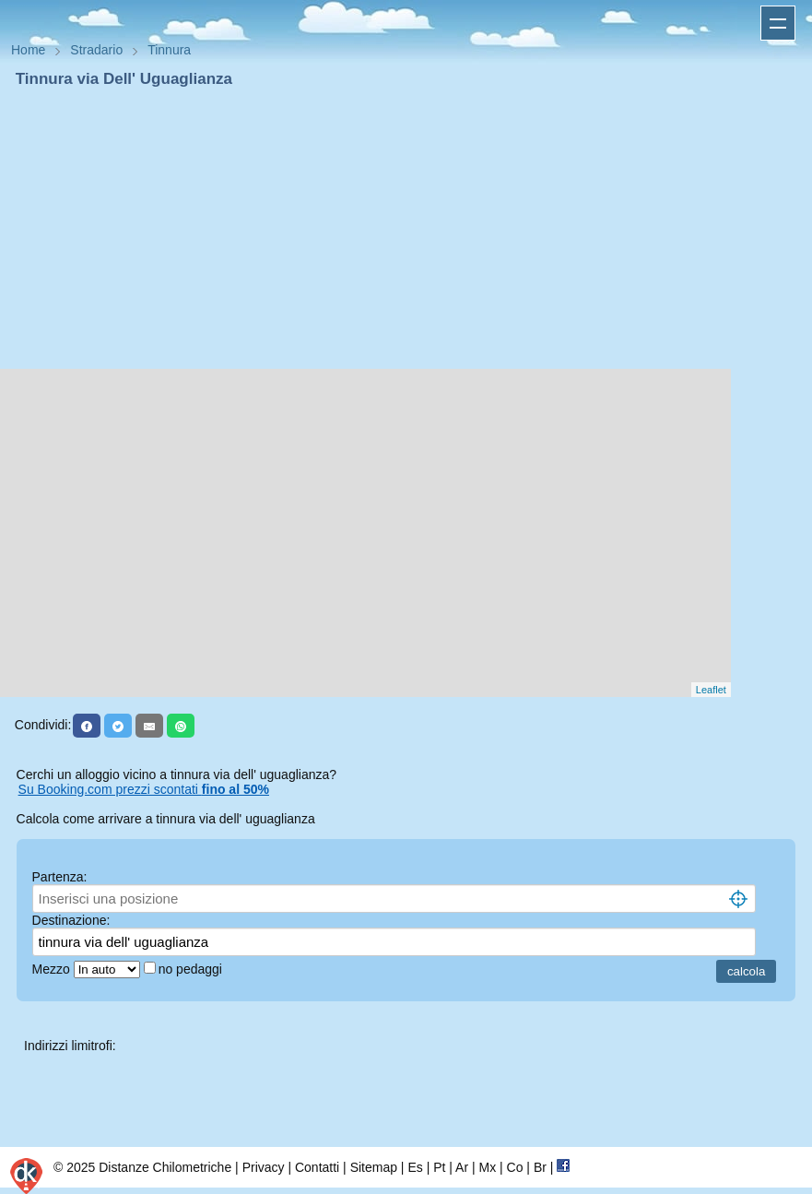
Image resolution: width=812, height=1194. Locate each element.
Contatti (317, 1167)
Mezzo (53, 969)
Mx (487, 1167)
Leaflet (711, 689)
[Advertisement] (406, 229)
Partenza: (60, 876)
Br (540, 1167)
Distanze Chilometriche (165, 1167)
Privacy (263, 1167)
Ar (461, 1167)
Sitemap (373, 1167)
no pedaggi (192, 969)
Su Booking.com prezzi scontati (143, 789)
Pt (439, 1167)
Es (414, 1167)
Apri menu (777, 23)
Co (515, 1167)
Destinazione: (71, 920)
